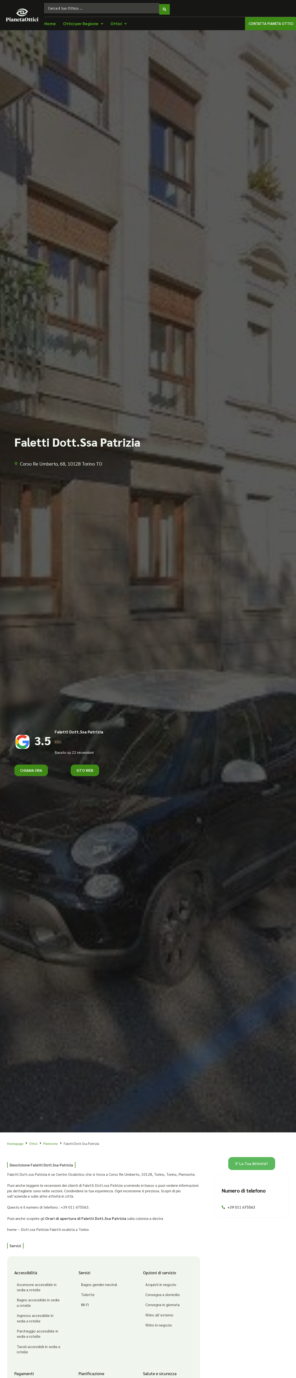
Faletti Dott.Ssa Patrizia (79, 729)
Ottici (33, 1141)
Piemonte (50, 1141)
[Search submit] (164, 7)
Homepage (15, 1141)
